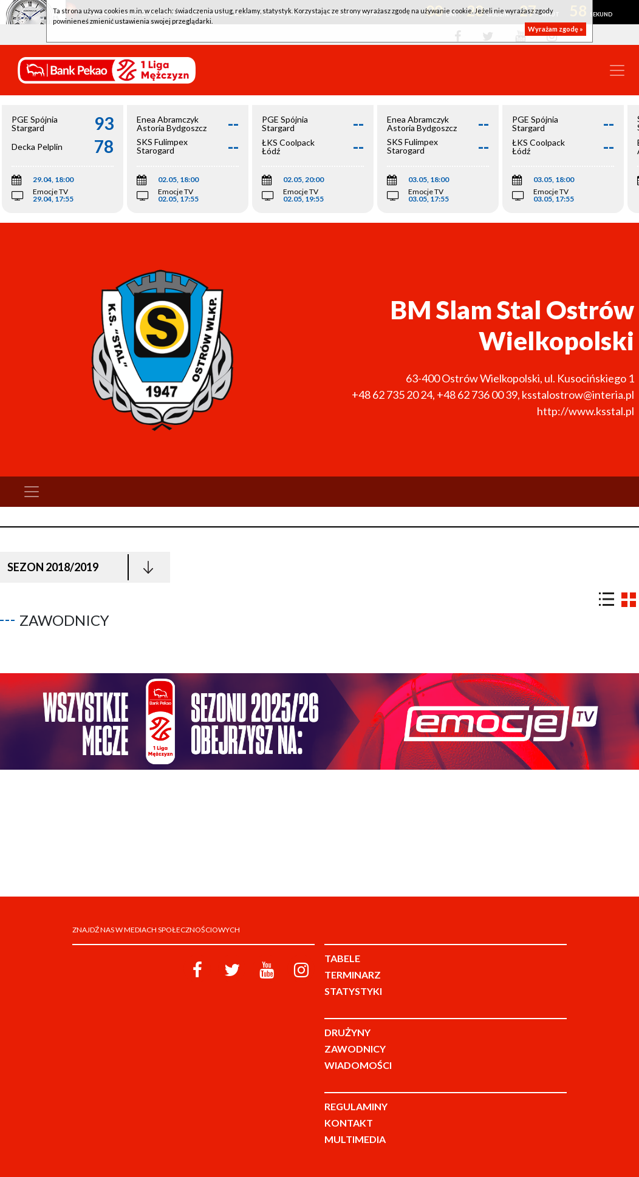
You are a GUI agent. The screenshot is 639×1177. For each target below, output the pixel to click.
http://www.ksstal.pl (585, 411)
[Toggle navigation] (617, 70)
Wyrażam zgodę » (555, 29)
